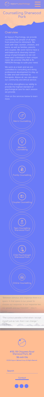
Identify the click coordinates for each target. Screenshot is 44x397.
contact (22, 378)
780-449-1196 (22, 357)
